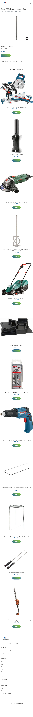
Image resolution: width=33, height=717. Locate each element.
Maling (2, 677)
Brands (9, 46)
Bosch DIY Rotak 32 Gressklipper (16, 298)
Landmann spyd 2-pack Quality (16, 572)
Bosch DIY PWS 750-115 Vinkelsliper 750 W (16, 202)
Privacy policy (4, 696)
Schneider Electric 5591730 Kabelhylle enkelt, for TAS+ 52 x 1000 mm (16, 488)
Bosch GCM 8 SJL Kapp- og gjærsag (16, 107)
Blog (2, 688)
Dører (2, 669)
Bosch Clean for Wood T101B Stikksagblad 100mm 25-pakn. (16, 393)
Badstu (2, 664)
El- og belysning (5, 671)
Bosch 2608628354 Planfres (16, 154)
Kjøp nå (6, 55)
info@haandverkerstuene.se (7, 654)
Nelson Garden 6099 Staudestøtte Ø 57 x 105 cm (16, 536)
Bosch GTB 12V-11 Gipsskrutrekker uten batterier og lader (16, 440)
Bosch (12, 46)
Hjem (2, 11)
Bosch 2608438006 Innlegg (16, 345)
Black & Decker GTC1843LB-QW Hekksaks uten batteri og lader (16, 620)
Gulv (2, 674)
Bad (2, 661)
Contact (3, 691)
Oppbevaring (4, 679)
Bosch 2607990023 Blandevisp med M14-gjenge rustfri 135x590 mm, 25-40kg (16, 250)
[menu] (30, 3)
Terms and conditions (6, 693)
